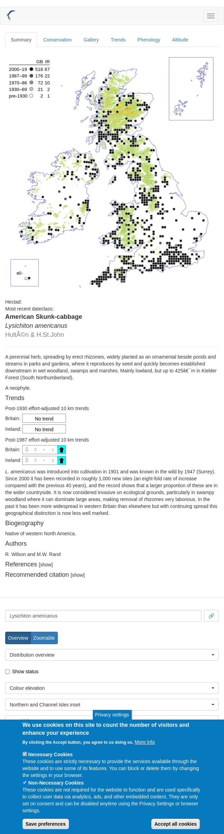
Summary (21, 40)
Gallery (91, 40)
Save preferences (46, 824)
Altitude (180, 40)
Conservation (57, 40)
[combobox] (103, 616)
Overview (18, 638)
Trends (118, 40)
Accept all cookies (175, 824)
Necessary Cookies (50, 754)
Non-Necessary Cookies (56, 783)
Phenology (148, 40)
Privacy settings (112, 714)
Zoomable (44, 638)
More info (145, 742)
